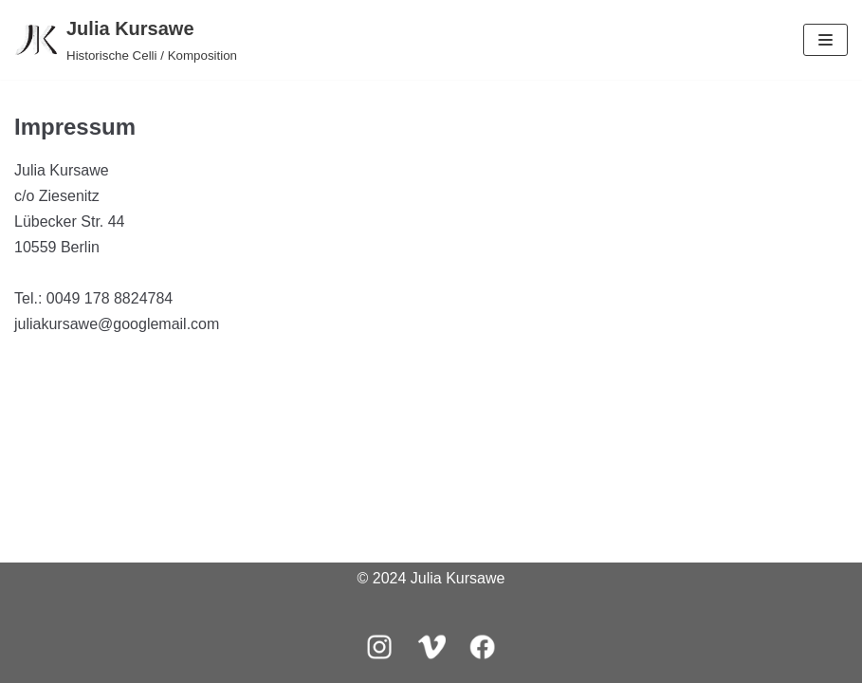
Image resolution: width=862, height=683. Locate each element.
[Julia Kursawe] (125, 39)
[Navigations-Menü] (825, 40)
